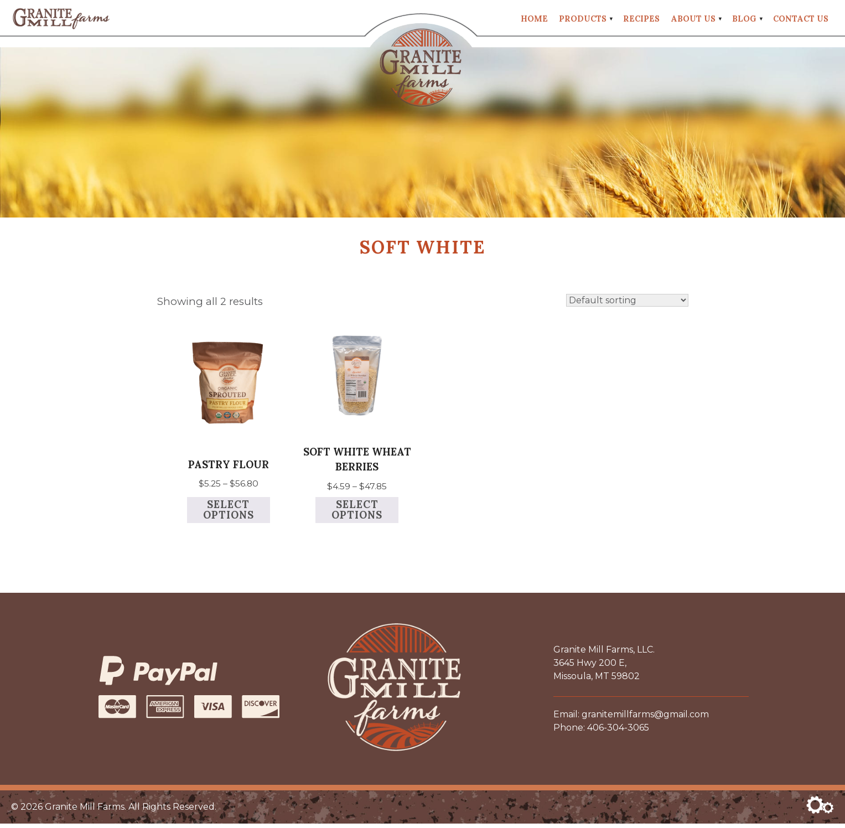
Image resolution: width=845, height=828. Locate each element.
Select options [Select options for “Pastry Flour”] (228, 514)
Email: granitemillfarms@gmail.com (631, 718)
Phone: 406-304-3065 (601, 732)
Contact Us (800, 19)
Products (582, 19)
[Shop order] (627, 302)
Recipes (641, 19)
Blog (744, 19)
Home (534, 19)
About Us (693, 19)
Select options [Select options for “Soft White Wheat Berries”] (357, 514)
